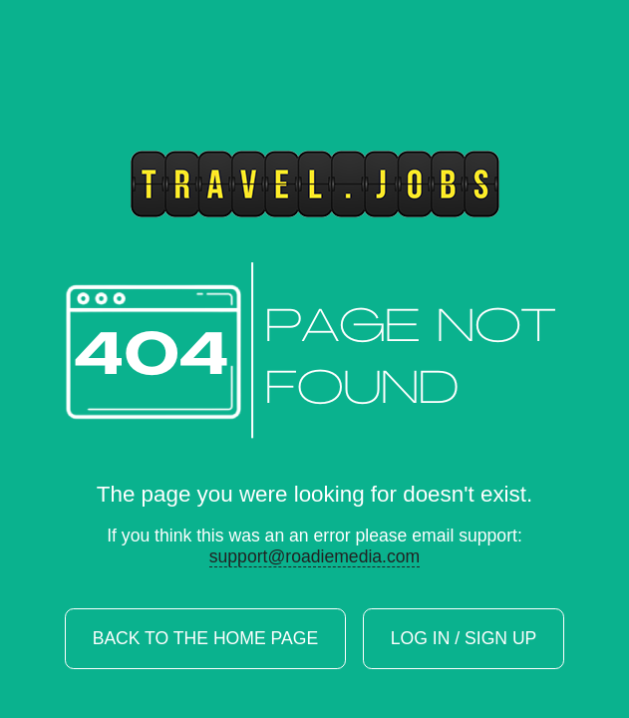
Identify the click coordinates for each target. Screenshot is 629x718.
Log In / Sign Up (464, 639)
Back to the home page (206, 639)
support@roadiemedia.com (315, 556)
